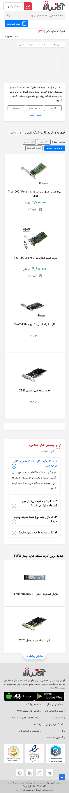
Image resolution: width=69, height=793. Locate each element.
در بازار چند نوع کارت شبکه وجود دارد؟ (34, 519)
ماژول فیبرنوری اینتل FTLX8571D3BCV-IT (34, 594)
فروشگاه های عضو (51, 31)
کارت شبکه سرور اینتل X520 (34, 391)
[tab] (38, 556)
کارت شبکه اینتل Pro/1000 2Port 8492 (35, 258)
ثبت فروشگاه (33, 704)
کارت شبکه (43, 44)
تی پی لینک (34, 108)
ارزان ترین (44, 141)
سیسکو (16, 108)
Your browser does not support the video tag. (34, 66)
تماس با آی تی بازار (55, 711)
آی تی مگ (59, 718)
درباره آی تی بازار (56, 704)
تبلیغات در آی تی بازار (30, 731)
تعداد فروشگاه (34, 148)
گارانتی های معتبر (28, 711)
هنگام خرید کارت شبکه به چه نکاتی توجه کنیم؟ (34, 463)
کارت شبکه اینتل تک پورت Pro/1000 (34, 324)
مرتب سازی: (58, 142)
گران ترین (29, 141)
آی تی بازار (58, 44)
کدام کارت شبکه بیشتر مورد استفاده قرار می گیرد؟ (34, 503)
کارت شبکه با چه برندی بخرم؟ (34, 533)
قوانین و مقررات (56, 738)
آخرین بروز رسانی (54, 148)
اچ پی (53, 108)
